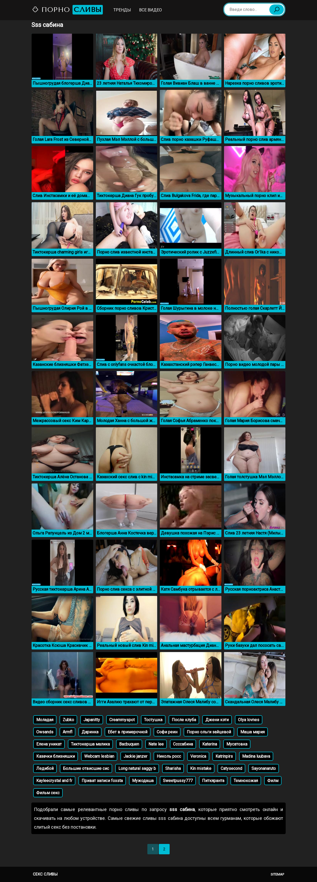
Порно (67, 10)
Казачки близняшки (55, 756)
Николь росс (169, 756)
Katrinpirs (224, 756)
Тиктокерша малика (90, 744)
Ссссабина (183, 744)
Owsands (44, 731)
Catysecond (231, 768)
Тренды (122, 10)
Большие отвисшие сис (86, 768)
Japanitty (91, 719)
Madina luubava (256, 756)
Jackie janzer (135, 756)
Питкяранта (213, 780)
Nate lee (156, 744)
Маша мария (252, 731)
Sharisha (173, 768)
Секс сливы (45, 874)
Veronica (198, 756)
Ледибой (45, 768)
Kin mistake (200, 768)
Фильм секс (48, 792)
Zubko (68, 719)
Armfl (67, 731)
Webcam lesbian (99, 756)
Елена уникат (49, 744)
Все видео (150, 10)
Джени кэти (217, 719)
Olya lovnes (248, 719)
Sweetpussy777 (178, 780)
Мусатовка (236, 744)
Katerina (209, 744)
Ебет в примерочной (127, 731)
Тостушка (153, 719)
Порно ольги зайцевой (209, 731)
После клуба (184, 719)
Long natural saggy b (137, 768)
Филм (272, 780)
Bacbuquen (129, 744)
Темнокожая (246, 780)
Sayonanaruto (263, 768)
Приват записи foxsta (102, 780)
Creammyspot (122, 719)
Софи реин (167, 731)
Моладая (44, 719)
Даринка (90, 731)
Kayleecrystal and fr (54, 780)
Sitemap (277, 874)
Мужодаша (143, 780)
